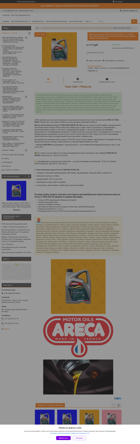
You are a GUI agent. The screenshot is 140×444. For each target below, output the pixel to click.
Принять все (63, 438)
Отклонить (79, 438)
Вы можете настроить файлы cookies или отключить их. (69, 433)
